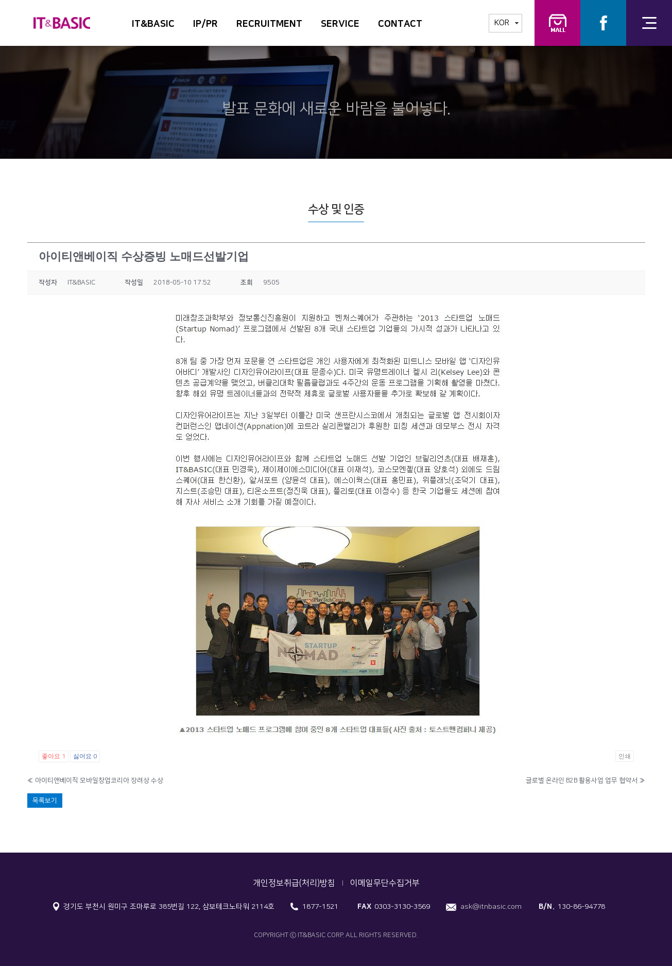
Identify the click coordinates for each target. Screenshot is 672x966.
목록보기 (44, 800)
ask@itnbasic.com (491, 907)
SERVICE (340, 24)
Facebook (603, 23)
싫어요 (85, 756)
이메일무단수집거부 (385, 883)
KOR (501, 23)
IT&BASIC (153, 24)
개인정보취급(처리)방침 (294, 883)
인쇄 (624, 756)
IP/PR (205, 24)
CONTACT (400, 24)
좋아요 (53, 756)
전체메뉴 (649, 23)
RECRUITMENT (269, 24)
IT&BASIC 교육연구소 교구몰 (557, 23)
